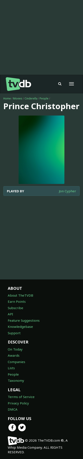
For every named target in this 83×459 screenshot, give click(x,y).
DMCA (12, 409)
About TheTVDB (20, 295)
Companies (16, 362)
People (44, 98)
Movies (17, 98)
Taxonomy (16, 380)
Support (14, 333)
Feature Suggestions (24, 320)
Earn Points (17, 301)
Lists (11, 368)
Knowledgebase (20, 326)
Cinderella (31, 98)
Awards (13, 355)
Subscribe (15, 308)
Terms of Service (21, 397)
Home (7, 98)
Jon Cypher (67, 191)
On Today (15, 349)
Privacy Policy (18, 403)
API (10, 314)
